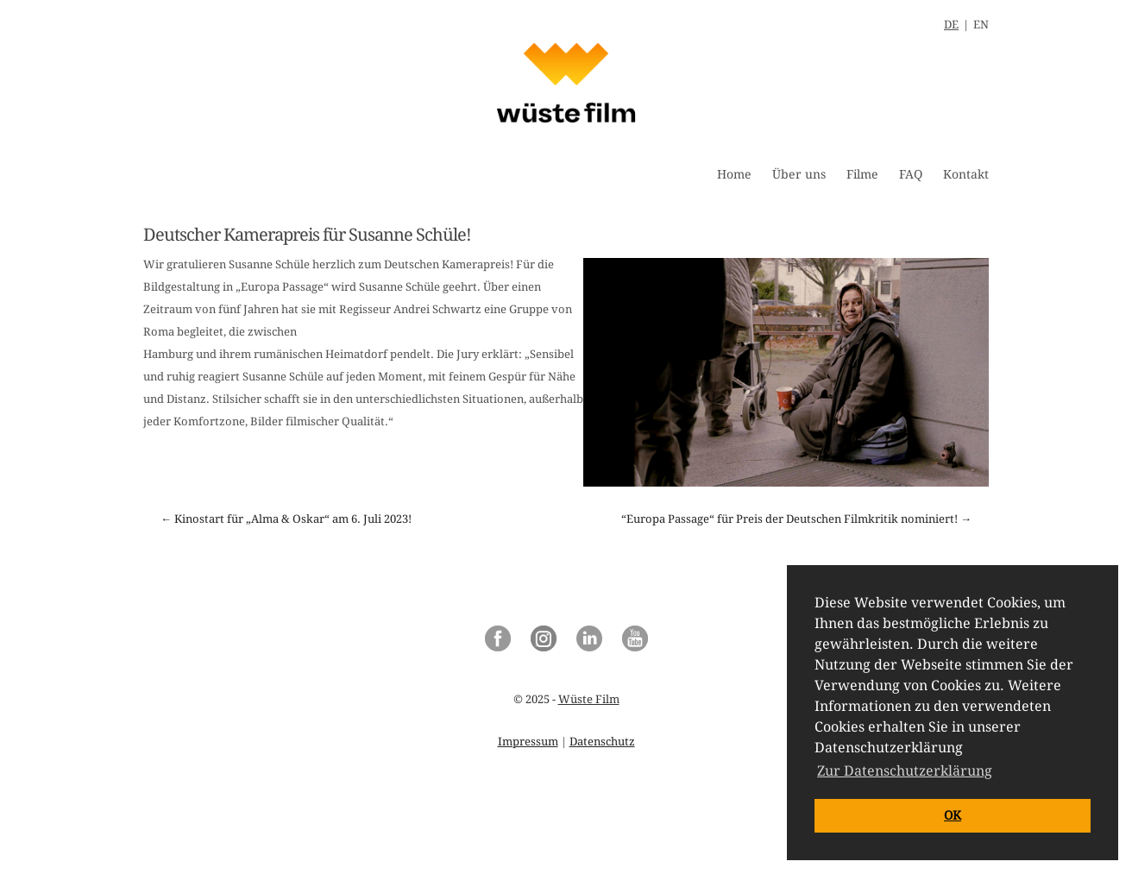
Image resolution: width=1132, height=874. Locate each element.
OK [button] (952, 815)
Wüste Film (588, 699)
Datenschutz (602, 741)
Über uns (799, 174)
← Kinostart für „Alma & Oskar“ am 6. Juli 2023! (286, 518)
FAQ (910, 174)
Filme (862, 174)
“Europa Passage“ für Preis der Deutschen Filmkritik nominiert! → (796, 518)
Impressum (528, 741)
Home (734, 174)
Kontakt (966, 174)
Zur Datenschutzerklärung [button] (904, 771)
